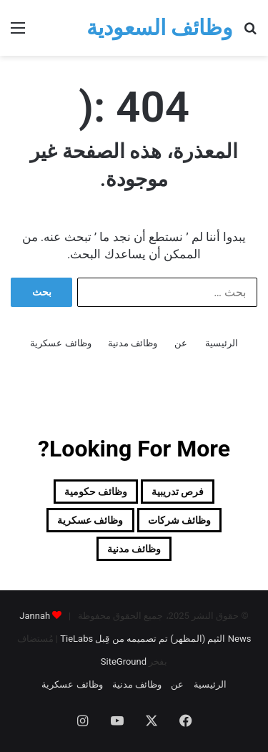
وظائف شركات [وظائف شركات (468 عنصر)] (179, 520)
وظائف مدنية (132, 343)
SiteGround (124, 661)
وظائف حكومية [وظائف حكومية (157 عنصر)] (95, 491)
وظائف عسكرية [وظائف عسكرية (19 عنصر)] (90, 520)
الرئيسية (221, 343)
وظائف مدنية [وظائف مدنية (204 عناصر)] (134, 549)
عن (180, 343)
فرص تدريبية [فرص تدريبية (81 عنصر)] (178, 491)
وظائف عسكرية (60, 343)
